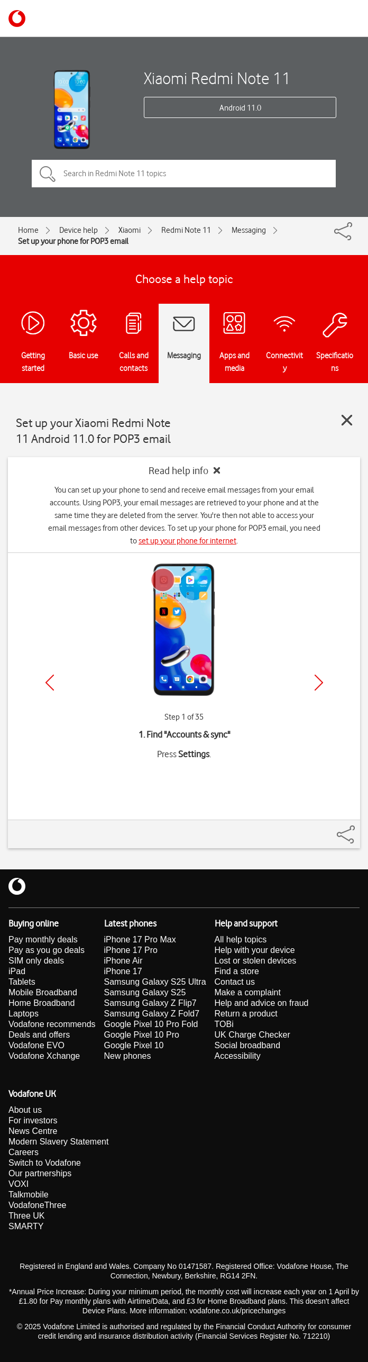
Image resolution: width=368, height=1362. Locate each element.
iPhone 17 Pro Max (140, 939)
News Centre (32, 1131)
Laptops (23, 1013)
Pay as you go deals (46, 950)
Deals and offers (39, 1034)
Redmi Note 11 (186, 230)
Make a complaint (248, 992)
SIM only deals (36, 960)
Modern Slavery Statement (58, 1141)
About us (25, 1109)
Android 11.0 (240, 108)
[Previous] (49, 683)
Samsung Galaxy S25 (145, 992)
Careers (23, 1152)
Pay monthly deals (43, 939)
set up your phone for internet (187, 541)
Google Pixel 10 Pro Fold (151, 1024)
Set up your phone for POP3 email (73, 241)
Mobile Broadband (42, 992)
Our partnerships (39, 1173)
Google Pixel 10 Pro (141, 1034)
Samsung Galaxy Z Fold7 (152, 1013)
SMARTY (25, 1226)
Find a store (237, 971)
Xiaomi (129, 230)
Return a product (246, 1013)
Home (28, 230)
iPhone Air (123, 960)
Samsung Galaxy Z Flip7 (150, 1002)
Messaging (249, 230)
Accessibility (238, 1055)
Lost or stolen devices (256, 960)
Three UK (26, 1215)
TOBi (224, 1024)
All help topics (241, 939)
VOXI (18, 1183)
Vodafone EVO (36, 1045)
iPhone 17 (123, 971)
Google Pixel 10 (134, 1045)
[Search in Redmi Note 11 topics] (184, 173)
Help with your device (255, 950)
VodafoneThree (37, 1205)
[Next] (319, 683)
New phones (127, 1055)
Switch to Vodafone (44, 1162)
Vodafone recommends (52, 1024)
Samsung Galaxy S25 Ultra (155, 981)
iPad (16, 971)
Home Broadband (41, 1002)
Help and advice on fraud (262, 1002)
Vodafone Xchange (44, 1055)
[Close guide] (347, 420)
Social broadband (248, 1045)
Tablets (21, 981)
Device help (78, 230)
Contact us (235, 981)
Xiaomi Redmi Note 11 (217, 78)
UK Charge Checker (252, 1034)
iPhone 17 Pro (131, 950)
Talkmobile (28, 1194)
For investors (32, 1120)
